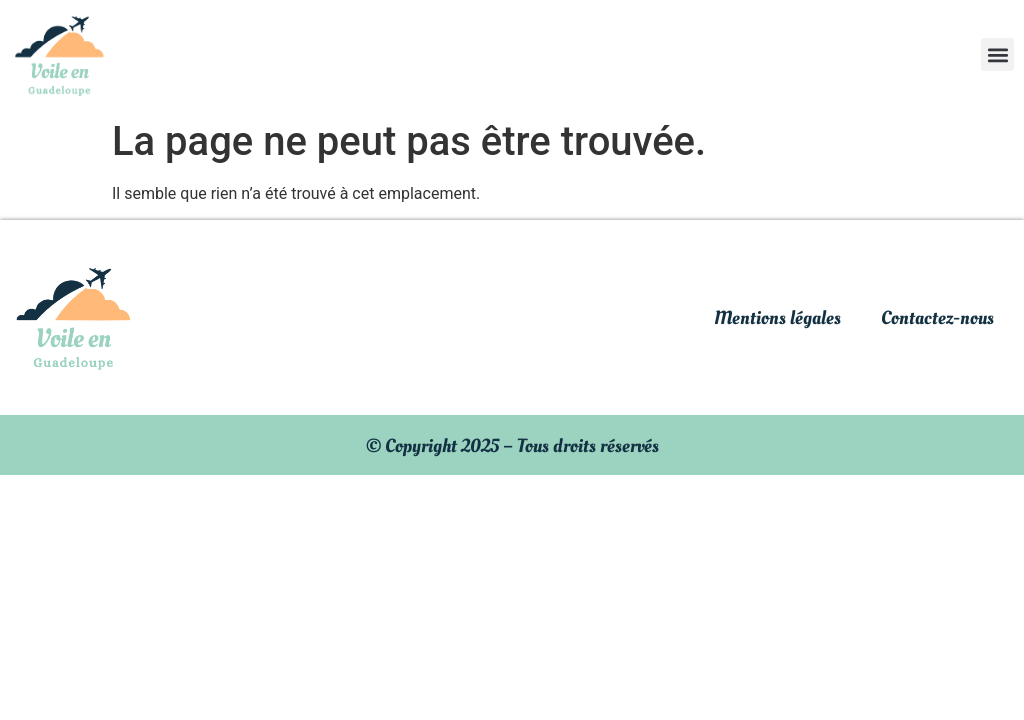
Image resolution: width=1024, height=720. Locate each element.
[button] (997, 54)
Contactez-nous (937, 318)
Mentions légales (777, 318)
